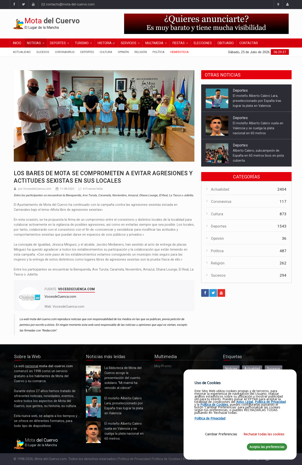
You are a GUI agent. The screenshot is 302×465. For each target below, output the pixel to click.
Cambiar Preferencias (221, 434)
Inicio (17, 43)
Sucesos (42, 52)
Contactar (248, 43)
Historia (106, 43)
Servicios (128, 43)
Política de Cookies (166, 459)
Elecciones (203, 43)
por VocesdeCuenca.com (34, 188)
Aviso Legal (244, 402)
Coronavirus (65, 52)
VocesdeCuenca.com (68, 307)
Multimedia (154, 43)
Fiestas (178, 43)
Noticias (34, 43)
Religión (140, 52)
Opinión (123, 52)
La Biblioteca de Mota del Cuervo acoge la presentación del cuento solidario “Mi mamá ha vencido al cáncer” (93, 379)
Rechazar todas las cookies (263, 434)
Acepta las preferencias (267, 447)
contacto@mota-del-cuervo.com (68, 4)
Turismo (82, 43)
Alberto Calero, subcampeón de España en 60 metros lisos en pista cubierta (258, 155)
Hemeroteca (179, 52)
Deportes (58, 43)
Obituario (225, 43)
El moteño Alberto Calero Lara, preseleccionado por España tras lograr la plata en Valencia (257, 101)
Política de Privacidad (134, 459)
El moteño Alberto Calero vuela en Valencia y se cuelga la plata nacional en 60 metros (258, 128)
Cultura (106, 52)
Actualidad (22, 52)
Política (159, 52)
